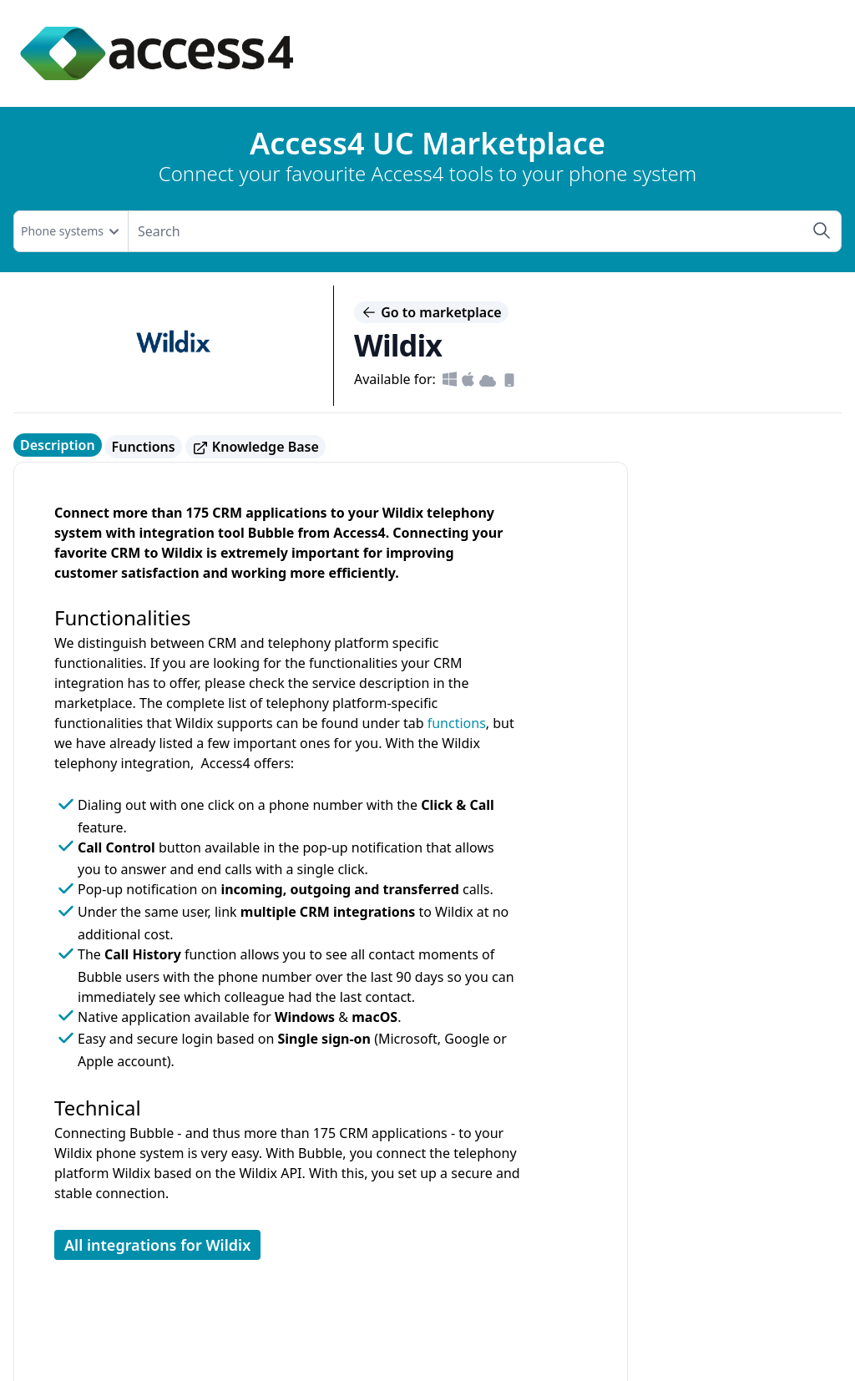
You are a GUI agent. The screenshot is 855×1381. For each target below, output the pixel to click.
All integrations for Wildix (157, 1245)
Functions (143, 447)
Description (57, 445)
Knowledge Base (255, 447)
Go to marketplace (431, 312)
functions (457, 723)
